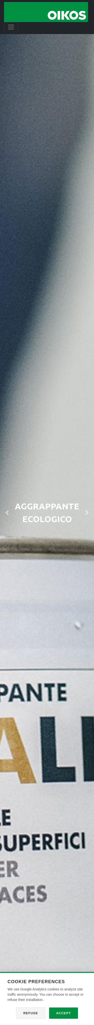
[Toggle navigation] (11, 27)
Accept (63, 1013)
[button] (7, 512)
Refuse (30, 1013)
